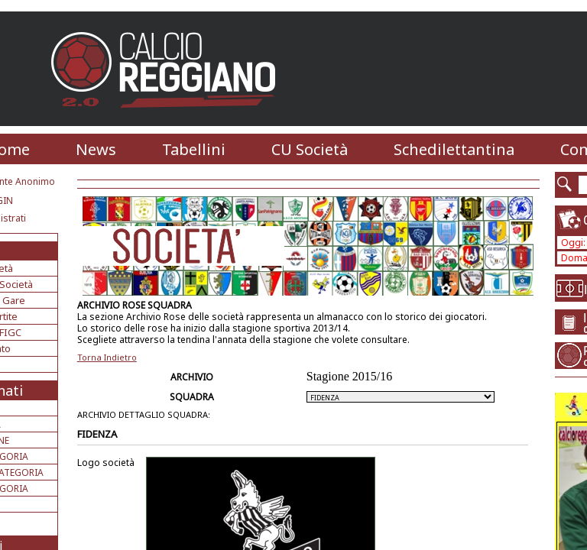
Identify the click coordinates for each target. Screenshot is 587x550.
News (96, 149)
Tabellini (193, 149)
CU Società (309, 149)
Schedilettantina (454, 149)
